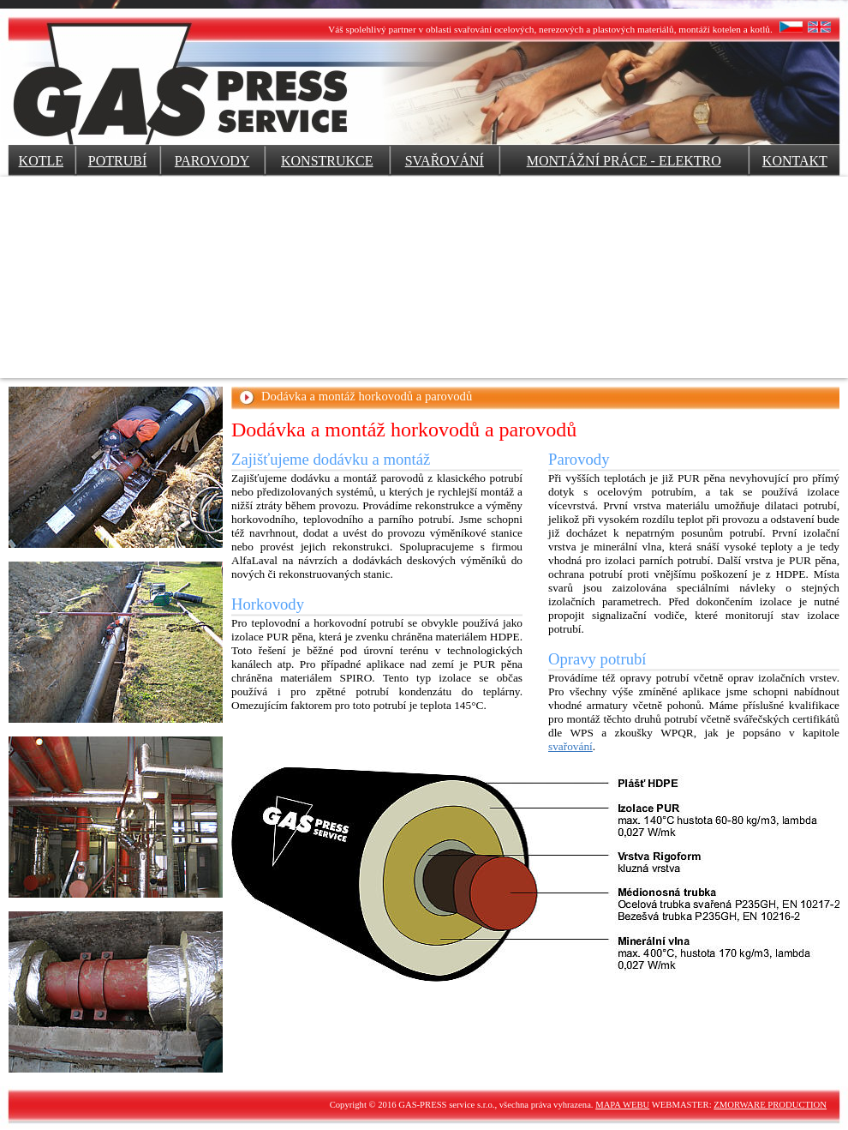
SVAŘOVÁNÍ (444, 160)
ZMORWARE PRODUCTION (770, 1104)
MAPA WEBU (622, 1104)
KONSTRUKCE (327, 160)
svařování (570, 746)
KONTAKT (794, 160)
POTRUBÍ (117, 160)
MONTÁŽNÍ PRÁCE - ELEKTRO (624, 160)
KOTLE (41, 160)
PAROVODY (212, 160)
